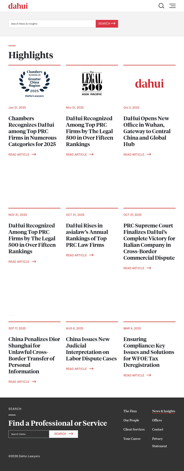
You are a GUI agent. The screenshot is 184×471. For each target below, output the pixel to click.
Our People (131, 420)
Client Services (134, 429)
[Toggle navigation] (171, 6)
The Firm (130, 411)
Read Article (22, 154)
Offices (157, 420)
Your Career (132, 438)
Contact (157, 429)
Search (106, 23)
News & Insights (163, 411)
